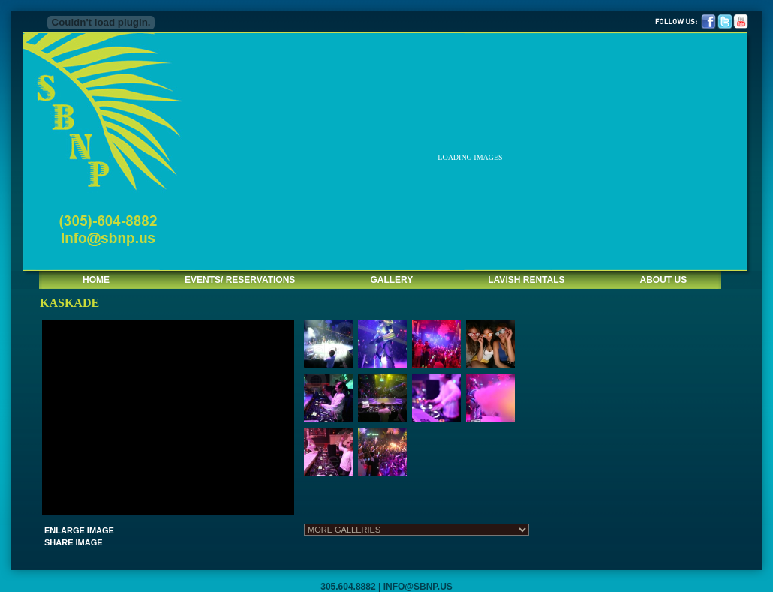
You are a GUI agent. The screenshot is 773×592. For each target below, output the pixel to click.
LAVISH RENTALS (526, 280)
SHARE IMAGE (73, 542)
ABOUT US (663, 280)
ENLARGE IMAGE (79, 530)
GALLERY (391, 280)
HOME (96, 280)
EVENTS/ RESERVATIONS (240, 280)
